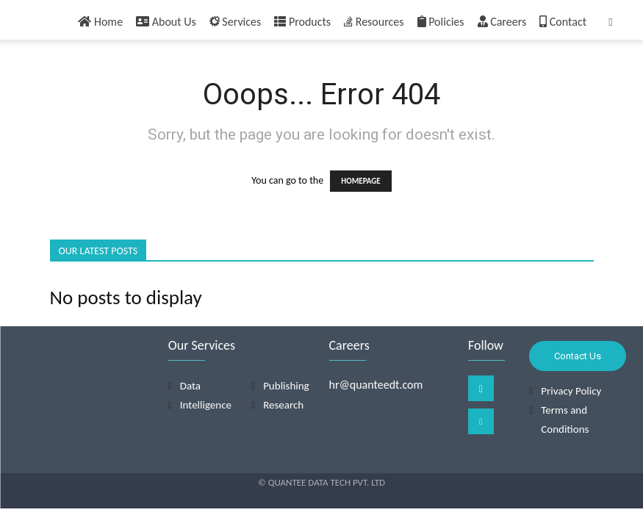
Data (190, 385)
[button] (610, 22)
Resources (373, 22)
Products (302, 22)
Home (100, 22)
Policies (440, 22)
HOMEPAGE (360, 181)
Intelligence (205, 404)
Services (235, 22)
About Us (166, 22)
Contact (562, 22)
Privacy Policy (571, 390)
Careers (502, 22)
